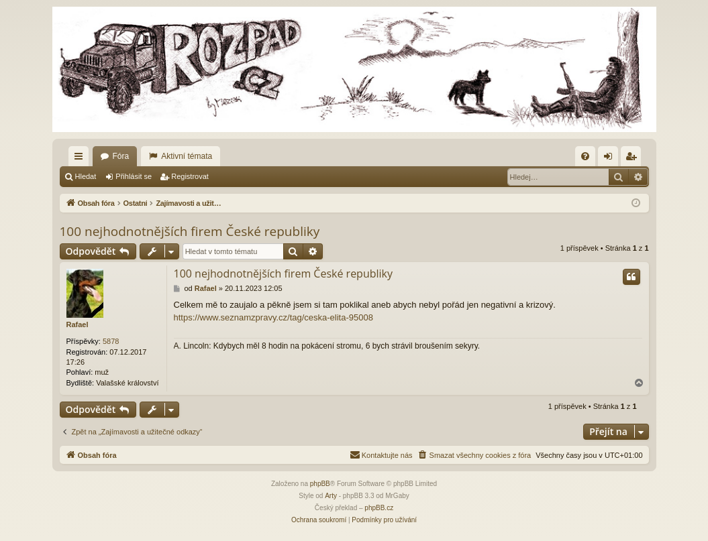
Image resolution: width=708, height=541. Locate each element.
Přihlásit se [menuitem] (610, 159)
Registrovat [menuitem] (633, 159)
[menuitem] (585, 156)
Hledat (86, 176)
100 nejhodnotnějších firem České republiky (190, 231)
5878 (111, 341)
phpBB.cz (378, 508)
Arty (331, 495)
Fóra (121, 156)
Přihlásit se (133, 176)
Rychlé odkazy (81, 159)
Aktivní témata (186, 156)
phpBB (320, 483)
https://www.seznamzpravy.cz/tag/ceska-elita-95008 (273, 317)
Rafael (77, 324)
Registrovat (190, 176)
